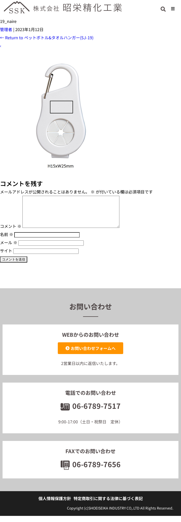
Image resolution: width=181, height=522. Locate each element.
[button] (172, 8)
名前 (6, 240)
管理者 (6, 29)
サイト (6, 257)
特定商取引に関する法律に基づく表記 (108, 504)
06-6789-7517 (91, 412)
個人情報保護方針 (54, 504)
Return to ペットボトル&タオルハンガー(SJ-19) (46, 37)
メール (8, 248)
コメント (10, 232)
